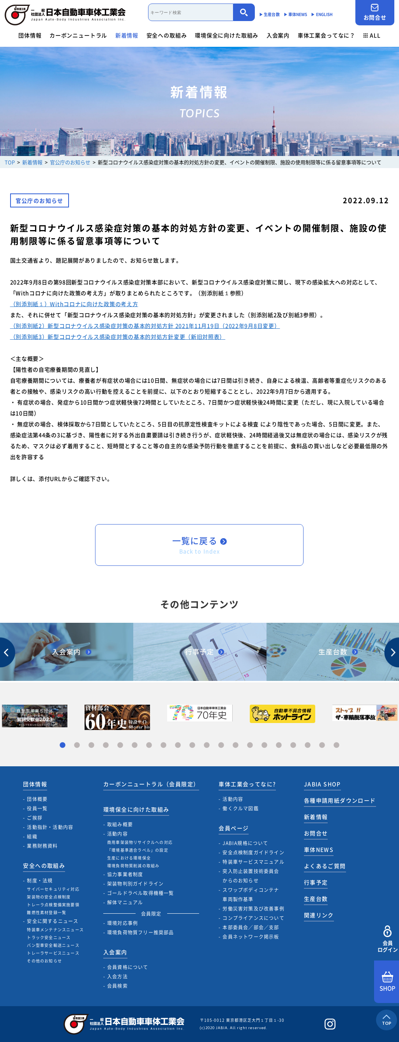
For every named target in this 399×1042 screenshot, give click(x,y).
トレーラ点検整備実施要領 (53, 904)
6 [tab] (134, 745)
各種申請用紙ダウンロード (340, 800)
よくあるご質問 (325, 866)
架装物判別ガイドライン (135, 883)
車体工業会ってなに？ (326, 35)
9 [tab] (178, 745)
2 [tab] (77, 745)
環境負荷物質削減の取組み (133, 865)
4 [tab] (105, 745)
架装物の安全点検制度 (49, 897)
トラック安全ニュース (49, 937)
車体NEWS (319, 849)
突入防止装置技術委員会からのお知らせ (250, 876)
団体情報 (29, 35)
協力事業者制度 (125, 874)
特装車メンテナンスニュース (55, 929)
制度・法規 (40, 880)
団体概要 (37, 799)
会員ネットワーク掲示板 (250, 936)
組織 (32, 836)
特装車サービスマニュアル (253, 861)
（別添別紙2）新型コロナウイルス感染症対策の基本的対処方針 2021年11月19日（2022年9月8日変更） (145, 326)
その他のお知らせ (44, 961)
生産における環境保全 (129, 858)
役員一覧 (37, 808)
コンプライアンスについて (253, 917)
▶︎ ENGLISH (322, 14)
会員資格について (127, 967)
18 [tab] (307, 745)
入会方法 (117, 976)
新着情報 (126, 35)
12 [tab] (221, 745)
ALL (372, 35)
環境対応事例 (122, 923)
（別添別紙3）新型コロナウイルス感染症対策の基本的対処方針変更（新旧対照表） (118, 336)
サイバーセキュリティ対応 (53, 889)
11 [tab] (206, 745)
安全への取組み (167, 35)
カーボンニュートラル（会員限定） (151, 784)
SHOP (387, 981)
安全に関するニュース (52, 921)
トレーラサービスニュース (53, 953)
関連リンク (319, 915)
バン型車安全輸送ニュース (53, 945)
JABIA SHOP (322, 784)
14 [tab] (250, 745)
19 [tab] (322, 745)
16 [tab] (278, 745)
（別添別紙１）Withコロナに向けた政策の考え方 (74, 304)
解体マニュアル (125, 902)
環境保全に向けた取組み (226, 35)
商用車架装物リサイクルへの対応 (140, 842)
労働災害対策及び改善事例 (253, 908)
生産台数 (316, 898)
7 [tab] (149, 745)
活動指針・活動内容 (50, 827)
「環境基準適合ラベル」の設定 (137, 850)
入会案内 (278, 35)
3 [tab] (91, 745)
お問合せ (374, 12)
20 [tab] (336, 745)
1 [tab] (62, 745)
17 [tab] (293, 745)
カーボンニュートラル (78, 35)
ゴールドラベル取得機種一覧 (140, 893)
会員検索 (117, 985)
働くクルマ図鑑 (240, 808)
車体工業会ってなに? (247, 784)
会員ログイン (387, 939)
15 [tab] (264, 745)
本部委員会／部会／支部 (250, 927)
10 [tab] (192, 745)
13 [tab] (235, 745)
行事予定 (316, 882)
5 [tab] (120, 745)
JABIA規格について (245, 843)
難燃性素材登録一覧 (46, 912)
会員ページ (234, 828)
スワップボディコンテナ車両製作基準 (250, 894)
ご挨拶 (34, 817)
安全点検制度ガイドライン (253, 852)
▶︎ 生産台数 (269, 14)
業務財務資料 (42, 845)
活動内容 (117, 833)
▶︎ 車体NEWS (295, 14)
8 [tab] (163, 745)
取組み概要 (120, 824)
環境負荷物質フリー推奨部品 (140, 932)
